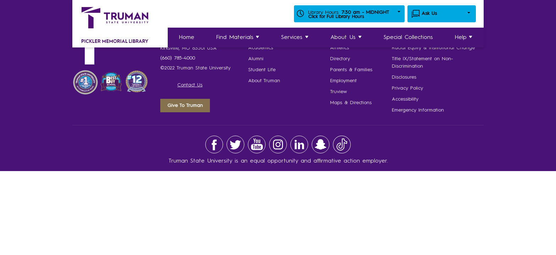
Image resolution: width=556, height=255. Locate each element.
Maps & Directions (351, 102)
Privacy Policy (407, 88)
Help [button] (464, 37)
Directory (340, 58)
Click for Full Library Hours (336, 17)
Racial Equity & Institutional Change (433, 47)
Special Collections (408, 37)
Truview (338, 91)
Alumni (255, 58)
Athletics (339, 47)
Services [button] (295, 37)
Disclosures (404, 77)
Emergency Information (418, 110)
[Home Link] (114, 26)
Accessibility (405, 99)
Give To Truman (185, 105)
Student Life (262, 69)
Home (186, 37)
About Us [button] (346, 37)
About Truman (264, 80)
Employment (343, 80)
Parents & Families (351, 69)
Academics (260, 47)
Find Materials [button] (238, 37)
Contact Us (189, 85)
